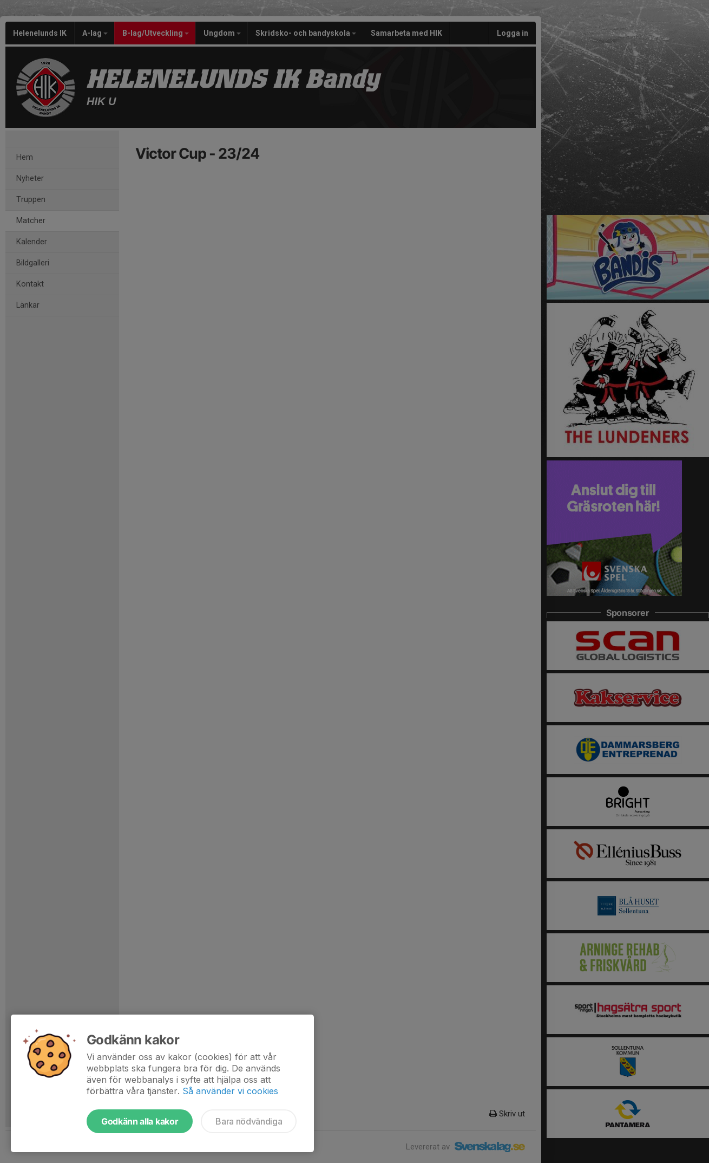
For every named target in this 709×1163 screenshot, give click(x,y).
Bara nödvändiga (248, 1121)
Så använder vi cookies (230, 1091)
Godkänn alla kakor (139, 1121)
